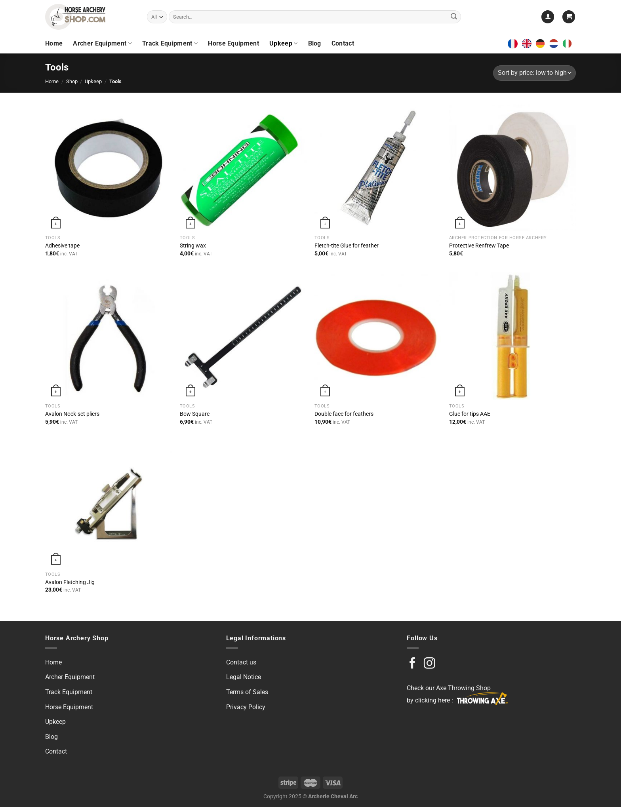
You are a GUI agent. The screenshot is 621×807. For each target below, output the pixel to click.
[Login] (547, 16)
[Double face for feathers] (377, 335)
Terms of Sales (247, 692)
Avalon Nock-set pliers (72, 414)
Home (54, 43)
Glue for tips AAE (469, 414)
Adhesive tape (62, 245)
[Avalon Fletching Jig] (108, 504)
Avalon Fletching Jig (70, 582)
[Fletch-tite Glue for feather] (377, 168)
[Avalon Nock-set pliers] (108, 335)
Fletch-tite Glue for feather (346, 245)
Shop (72, 81)
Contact (342, 43)
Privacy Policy (245, 707)
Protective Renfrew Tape (479, 245)
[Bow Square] (243, 335)
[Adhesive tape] (108, 168)
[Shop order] (534, 73)
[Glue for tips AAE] (512, 335)
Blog (314, 43)
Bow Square (195, 414)
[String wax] (243, 168)
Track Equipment (170, 44)
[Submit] (454, 17)
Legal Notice (243, 677)
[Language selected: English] (549, 43)
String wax (193, 245)
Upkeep (283, 44)
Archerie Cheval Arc (333, 796)
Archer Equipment (102, 44)
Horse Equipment (233, 43)
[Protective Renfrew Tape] (512, 168)
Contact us (241, 662)
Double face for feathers (343, 414)
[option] (542, 43)
